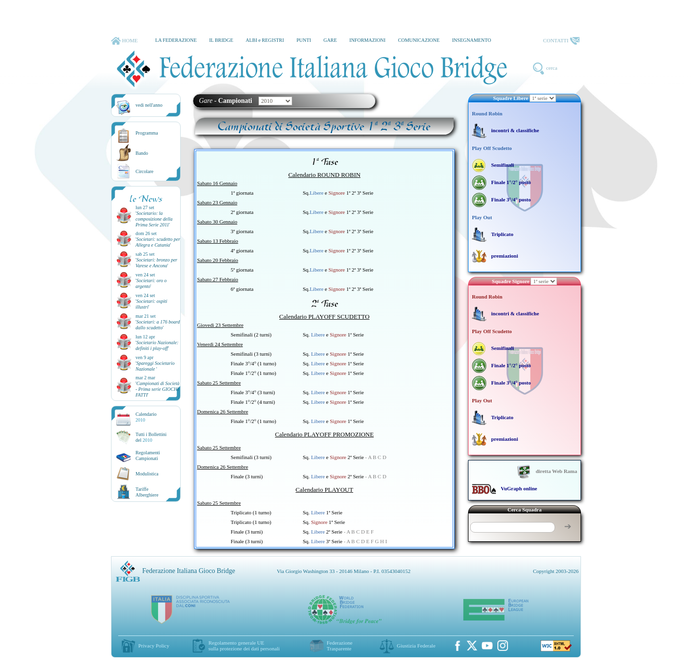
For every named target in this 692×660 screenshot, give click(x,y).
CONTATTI (561, 41)
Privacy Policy (153, 645)
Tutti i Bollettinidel (151, 437)
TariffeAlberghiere (147, 492)
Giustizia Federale (416, 645)
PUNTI (304, 40)
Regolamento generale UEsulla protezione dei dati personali (244, 645)
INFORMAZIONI (367, 40)
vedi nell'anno (149, 105)
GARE (330, 40)
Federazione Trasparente (340, 645)
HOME (124, 41)
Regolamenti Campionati (148, 455)
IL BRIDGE (221, 40)
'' (154, 219)
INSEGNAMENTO (471, 40)
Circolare (144, 171)
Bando (142, 153)
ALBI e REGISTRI (265, 40)
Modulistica (147, 473)
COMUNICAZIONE (419, 40)
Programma (147, 133)
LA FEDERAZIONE (176, 40)
